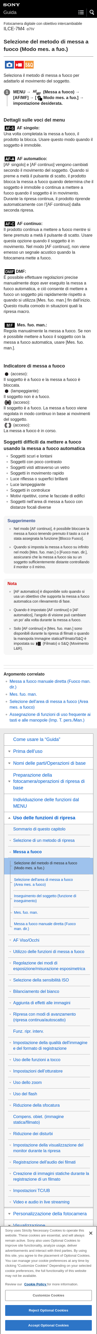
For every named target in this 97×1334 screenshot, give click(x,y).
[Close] (90, 1236)
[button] (92, 12)
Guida (10, 12)
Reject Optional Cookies (48, 1314)
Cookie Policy (35, 1288)
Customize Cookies (48, 1299)
